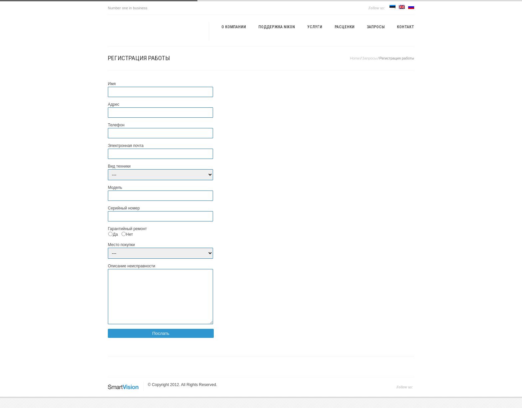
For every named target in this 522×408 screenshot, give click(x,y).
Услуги (314, 27)
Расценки (345, 27)
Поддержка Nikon (276, 27)
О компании (233, 27)
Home (355, 58)
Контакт (405, 27)
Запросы (376, 27)
